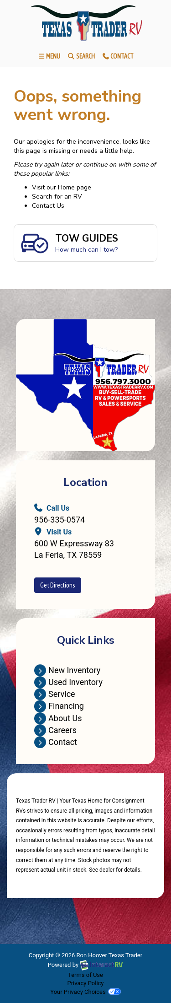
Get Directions (57, 585)
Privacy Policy (85, 983)
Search (81, 58)
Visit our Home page (61, 187)
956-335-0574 (59, 519)
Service (54, 694)
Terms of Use (85, 974)
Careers (55, 730)
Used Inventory (68, 682)
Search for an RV (57, 196)
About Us (58, 718)
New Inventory (67, 670)
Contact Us (48, 205)
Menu (50, 58)
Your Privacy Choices (85, 991)
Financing (59, 706)
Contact (117, 58)
